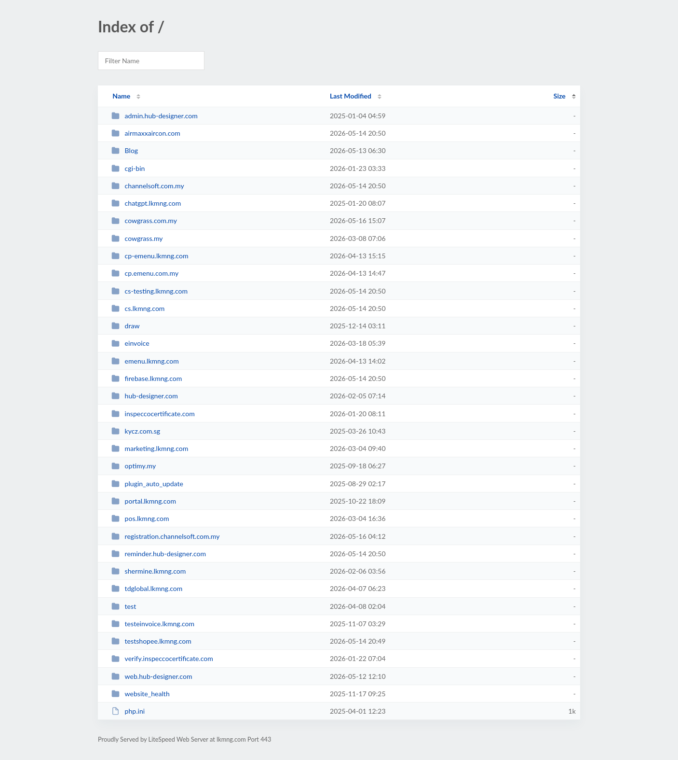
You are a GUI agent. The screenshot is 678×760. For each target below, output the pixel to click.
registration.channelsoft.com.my (165, 536)
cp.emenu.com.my (144, 273)
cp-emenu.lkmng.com (149, 256)
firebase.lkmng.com (146, 378)
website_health (140, 694)
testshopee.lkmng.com (151, 641)
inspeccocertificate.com (153, 413)
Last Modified (350, 96)
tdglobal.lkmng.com (146, 588)
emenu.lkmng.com (145, 361)
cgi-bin (128, 168)
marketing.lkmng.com (149, 448)
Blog (124, 150)
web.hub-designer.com (151, 676)
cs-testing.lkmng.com (149, 291)
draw (125, 326)
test (123, 606)
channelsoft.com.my (147, 186)
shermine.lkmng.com (148, 571)
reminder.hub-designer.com (158, 553)
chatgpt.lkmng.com (146, 203)
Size (560, 96)
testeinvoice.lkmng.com (152, 623)
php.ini (128, 711)
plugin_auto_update (147, 483)
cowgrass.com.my (144, 220)
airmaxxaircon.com (145, 133)
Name (121, 96)
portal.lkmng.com (143, 501)
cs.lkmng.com (137, 308)
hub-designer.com (144, 396)
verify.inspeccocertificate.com (162, 658)
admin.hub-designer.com (154, 116)
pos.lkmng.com (140, 518)
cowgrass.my (137, 238)
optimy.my (133, 466)
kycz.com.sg (135, 431)
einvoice (130, 343)
